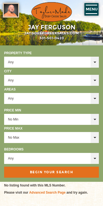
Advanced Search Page (47, 192)
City (8, 71)
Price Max (13, 128)
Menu (92, 9)
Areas (10, 89)
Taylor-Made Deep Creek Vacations (51, 12)
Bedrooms (14, 149)
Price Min (12, 110)
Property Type (18, 53)
